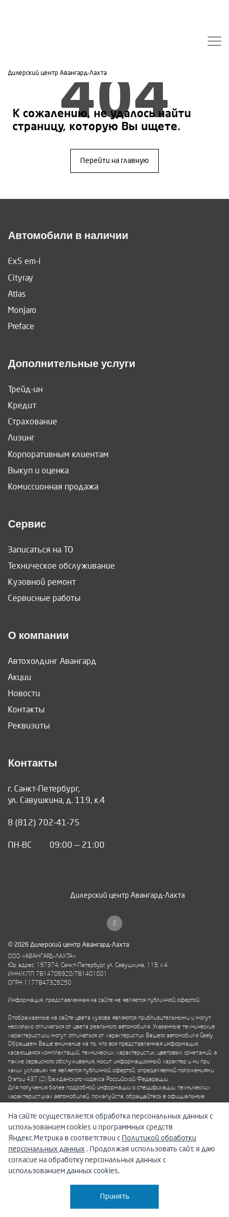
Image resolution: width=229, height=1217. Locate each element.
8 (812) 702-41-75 (44, 822)
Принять (115, 1196)
